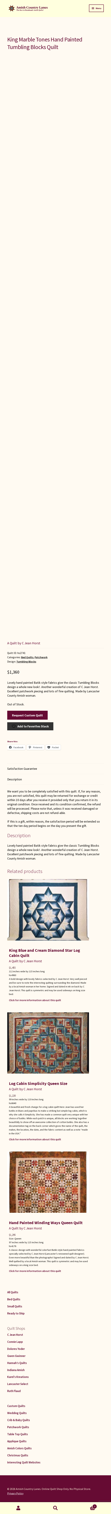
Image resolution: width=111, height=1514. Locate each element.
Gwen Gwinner (16, 1356)
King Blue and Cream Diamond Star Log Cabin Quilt (44, 953)
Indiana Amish (16, 1370)
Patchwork (41, 657)
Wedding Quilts (17, 1413)
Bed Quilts (27, 657)
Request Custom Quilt (27, 715)
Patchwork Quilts (18, 1427)
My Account (18, 1508)
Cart (85, 1506)
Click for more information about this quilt (35, 1000)
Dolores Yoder (16, 1349)
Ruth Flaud (14, 1391)
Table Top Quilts (17, 1434)
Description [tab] (14, 779)
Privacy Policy (15, 1493)
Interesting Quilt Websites (23, 1462)
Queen (17, 1238)
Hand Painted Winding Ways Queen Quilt (46, 1222)
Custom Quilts (16, 1406)
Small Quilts (14, 1306)
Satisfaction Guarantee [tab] (22, 769)
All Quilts (12, 1292)
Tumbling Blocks (26, 661)
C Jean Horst (15, 1335)
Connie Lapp (15, 1342)
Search (55, 1508)
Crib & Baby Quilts (18, 1420)
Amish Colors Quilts (19, 1448)
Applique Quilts (17, 1441)
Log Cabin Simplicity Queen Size (38, 1083)
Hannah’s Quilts (17, 1363)
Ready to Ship (16, 1313)
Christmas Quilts (17, 1455)
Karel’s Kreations (18, 1377)
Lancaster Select (17, 1384)
